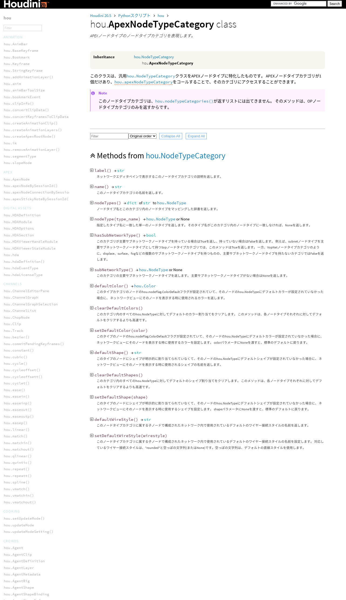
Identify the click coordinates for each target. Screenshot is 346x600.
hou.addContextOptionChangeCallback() (43, 337)
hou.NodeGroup (18, 255)
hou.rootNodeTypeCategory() (32, 163)
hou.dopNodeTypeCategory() (31, 130)
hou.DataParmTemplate (25, 549)
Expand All (196, 136)
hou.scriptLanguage (23, 509)
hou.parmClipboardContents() (33, 463)
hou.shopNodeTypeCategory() (32, 176)
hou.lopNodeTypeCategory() (31, 137)
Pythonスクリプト (134, 15)
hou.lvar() (14, 443)
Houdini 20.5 (101, 15)
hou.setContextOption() (27, 516)
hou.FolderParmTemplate (27, 562)
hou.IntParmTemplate (24, 575)
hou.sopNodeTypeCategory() (31, 183)
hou (161, 15)
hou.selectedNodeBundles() (31, 308)
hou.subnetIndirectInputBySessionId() (43, 35)
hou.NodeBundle (19, 249)
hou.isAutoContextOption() (31, 430)
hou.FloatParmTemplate (26, 555)
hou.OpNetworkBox (21, 262)
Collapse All (170, 136)
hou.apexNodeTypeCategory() (32, 84)
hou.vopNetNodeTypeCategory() (34, 196)
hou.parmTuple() (20, 482)
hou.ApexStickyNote (23, 235)
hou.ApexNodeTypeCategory (30, 64)
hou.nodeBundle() (21, 288)
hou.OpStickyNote (21, 268)
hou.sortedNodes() (22, 21)
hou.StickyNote (19, 275)
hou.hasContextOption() (27, 423)
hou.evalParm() (19, 390)
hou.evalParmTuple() (24, 397)
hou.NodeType (171, 202)
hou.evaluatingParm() (25, 403)
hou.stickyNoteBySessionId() (33, 28)
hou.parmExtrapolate (24, 476)
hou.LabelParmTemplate (26, 581)
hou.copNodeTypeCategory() (31, 117)
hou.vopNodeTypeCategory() (31, 203)
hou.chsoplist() (20, 357)
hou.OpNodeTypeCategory (27, 77)
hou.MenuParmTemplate (25, 588)
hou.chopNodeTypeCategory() (32, 97)
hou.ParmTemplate (21, 595)
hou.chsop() (16, 351)
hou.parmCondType (21, 469)
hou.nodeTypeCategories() (184, 101)
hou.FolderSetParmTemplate (31, 568)
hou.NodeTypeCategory (154, 56)
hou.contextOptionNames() (30, 383)
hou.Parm (12, 324)
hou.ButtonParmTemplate (27, 542)
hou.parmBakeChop (21, 456)
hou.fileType (17, 417)
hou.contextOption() (24, 364)
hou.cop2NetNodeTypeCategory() (35, 104)
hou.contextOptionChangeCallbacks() (40, 370)
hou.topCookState (21, 41)
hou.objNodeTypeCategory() (31, 157)
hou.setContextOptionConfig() (34, 522)
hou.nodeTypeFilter (23, 301)
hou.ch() (12, 344)
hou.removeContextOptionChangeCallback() (46, 502)
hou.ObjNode (16, 219)
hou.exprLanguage (21, 410)
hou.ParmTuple (18, 331)
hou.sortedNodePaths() (26, 15)
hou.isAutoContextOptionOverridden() (41, 436)
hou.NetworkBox (19, 242)
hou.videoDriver (20, 48)
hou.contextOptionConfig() (31, 377)
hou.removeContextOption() (31, 496)
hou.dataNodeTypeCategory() (32, 123)
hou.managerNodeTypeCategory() (35, 143)
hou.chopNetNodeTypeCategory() (35, 90)
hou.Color (145, 285)
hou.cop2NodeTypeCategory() (32, 110)
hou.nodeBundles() (22, 295)
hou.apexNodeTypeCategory (143, 81)
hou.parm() (14, 450)
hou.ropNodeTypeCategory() (31, 170)
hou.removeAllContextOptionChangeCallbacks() (50, 489)
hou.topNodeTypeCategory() (31, 190)
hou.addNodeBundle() (24, 281)
